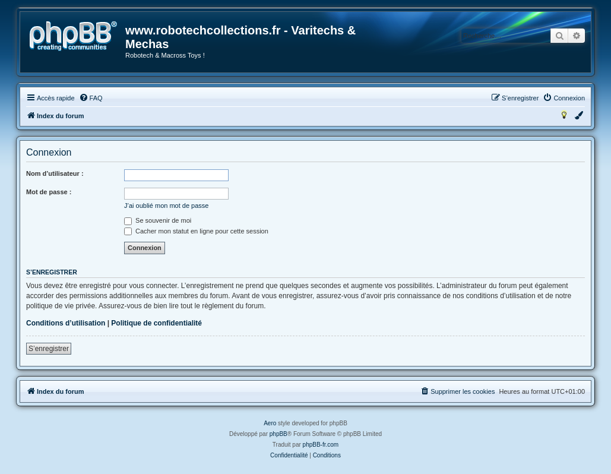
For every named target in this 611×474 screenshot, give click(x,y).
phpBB (278, 434)
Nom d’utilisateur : (55, 173)
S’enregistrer (49, 349)
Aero (270, 423)
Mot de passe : (48, 191)
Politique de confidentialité (156, 323)
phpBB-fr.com (321, 444)
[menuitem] (91, 98)
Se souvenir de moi (157, 220)
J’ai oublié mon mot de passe (166, 205)
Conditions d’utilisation (65, 323)
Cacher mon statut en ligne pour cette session (196, 231)
